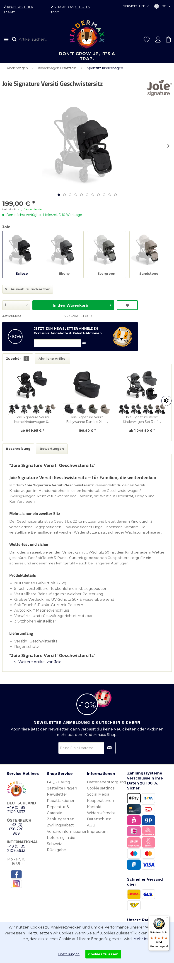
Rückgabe (56, 850)
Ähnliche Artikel (52, 359)
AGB (91, 825)
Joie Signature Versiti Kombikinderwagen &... (32, 419)
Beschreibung (18, 449)
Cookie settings (100, 788)
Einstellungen (69, 954)
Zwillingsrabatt (60, 825)
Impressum (97, 831)
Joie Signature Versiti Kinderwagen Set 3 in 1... (142, 419)
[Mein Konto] (158, 39)
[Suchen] (15, 39)
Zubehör (17, 359)
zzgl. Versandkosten (30, 209)
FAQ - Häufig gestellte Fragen (62, 785)
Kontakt (94, 807)
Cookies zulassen (103, 954)
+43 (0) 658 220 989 (16, 829)
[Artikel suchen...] (32, 39)
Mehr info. (142, 939)
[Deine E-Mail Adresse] (87, 748)
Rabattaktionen (61, 801)
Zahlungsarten (60, 819)
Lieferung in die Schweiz (61, 841)
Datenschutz (99, 819)
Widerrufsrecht (101, 813)
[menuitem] (6, 39)
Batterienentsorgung (106, 782)
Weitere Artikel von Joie (37, 662)
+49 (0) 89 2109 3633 (16, 809)
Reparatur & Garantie (58, 810)
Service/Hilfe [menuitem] (134, 6)
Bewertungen (52, 449)
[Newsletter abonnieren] (109, 748)
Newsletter (57, 794)
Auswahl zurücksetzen (28, 288)
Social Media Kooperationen (100, 797)
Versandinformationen (66, 831)
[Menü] (6, 39)
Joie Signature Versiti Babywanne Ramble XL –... (87, 419)
